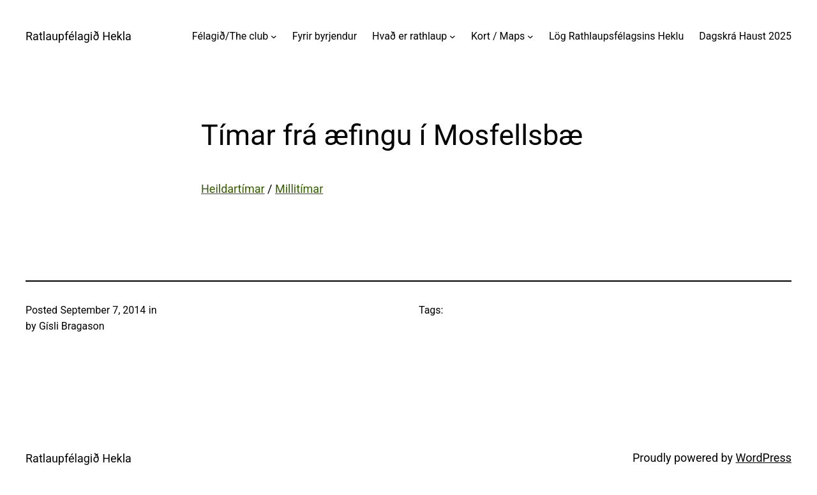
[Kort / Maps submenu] (530, 36)
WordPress (763, 457)
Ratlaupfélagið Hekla (78, 36)
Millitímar (299, 188)
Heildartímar (233, 188)
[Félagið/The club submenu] (274, 36)
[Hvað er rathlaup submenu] (452, 36)
